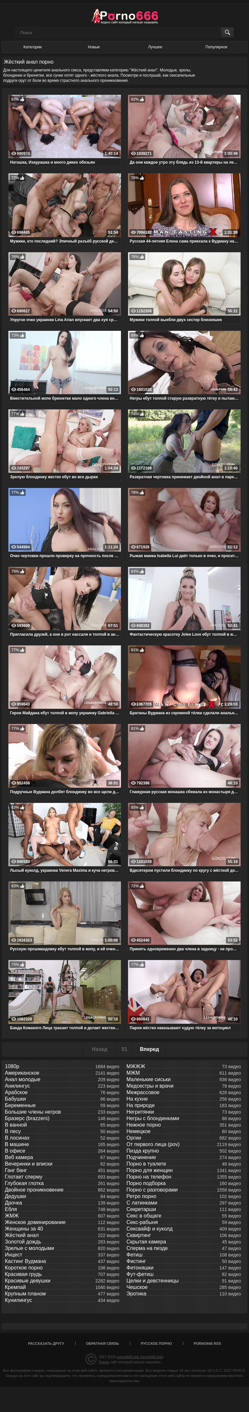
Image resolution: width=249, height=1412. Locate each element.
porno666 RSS (207, 1343)
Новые (94, 47)
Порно (104, 1362)
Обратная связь (102, 1343)
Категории (32, 47)
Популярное (217, 47)
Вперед (149, 1049)
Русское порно (156, 1343)
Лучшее (155, 47)
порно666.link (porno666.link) (140, 1357)
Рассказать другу (46, 1343)
